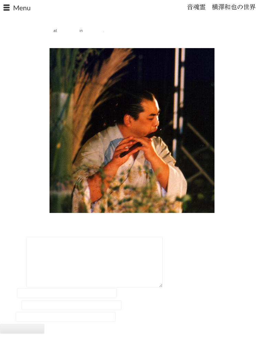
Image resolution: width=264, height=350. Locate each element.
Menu (22, 7)
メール (10, 305)
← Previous (12, 42)
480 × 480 (68, 30)
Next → (256, 42)
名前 (8, 293)
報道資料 (93, 30)
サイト (7, 317)
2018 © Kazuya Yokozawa (132, 342)
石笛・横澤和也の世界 (221, 7)
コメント (12, 242)
